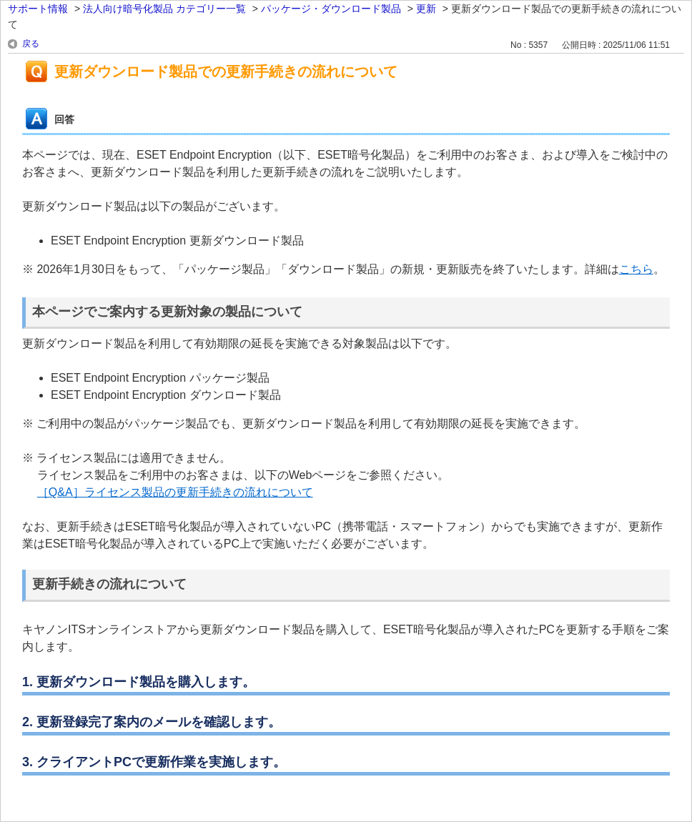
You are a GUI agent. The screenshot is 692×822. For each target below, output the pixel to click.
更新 (426, 8)
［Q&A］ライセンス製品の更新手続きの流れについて (175, 492)
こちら (636, 269)
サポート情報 (38, 8)
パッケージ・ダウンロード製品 (331, 8)
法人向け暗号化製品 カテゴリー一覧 (164, 8)
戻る (30, 44)
